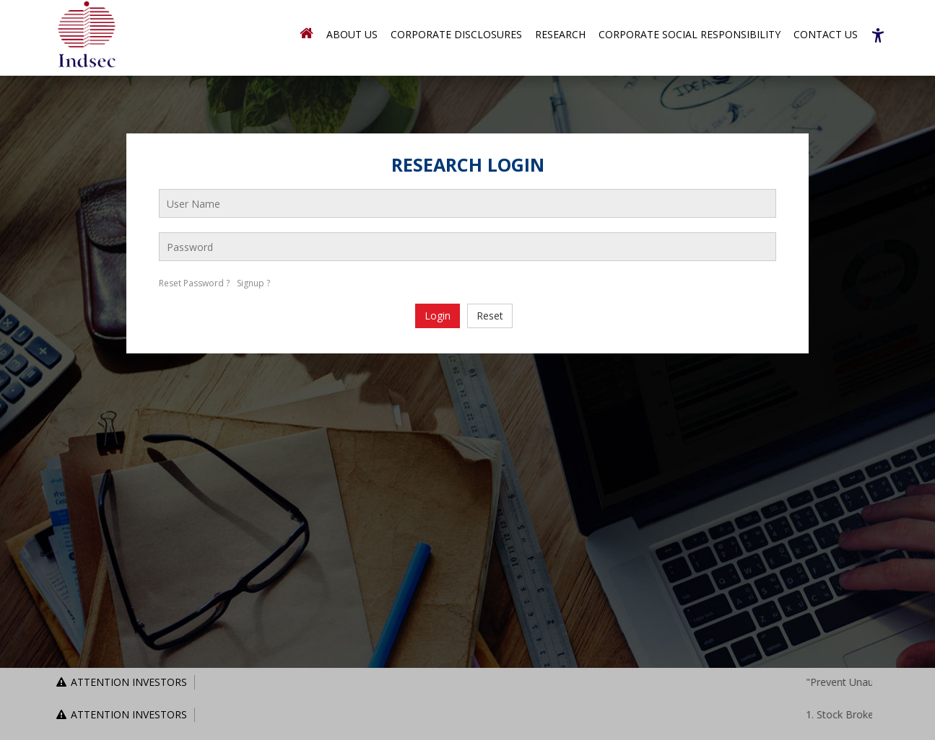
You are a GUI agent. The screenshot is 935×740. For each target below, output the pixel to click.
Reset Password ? (194, 283)
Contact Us (825, 34)
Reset (490, 315)
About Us (352, 34)
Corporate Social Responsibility (689, 34)
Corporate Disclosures (456, 34)
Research (560, 34)
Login (438, 315)
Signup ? (253, 283)
